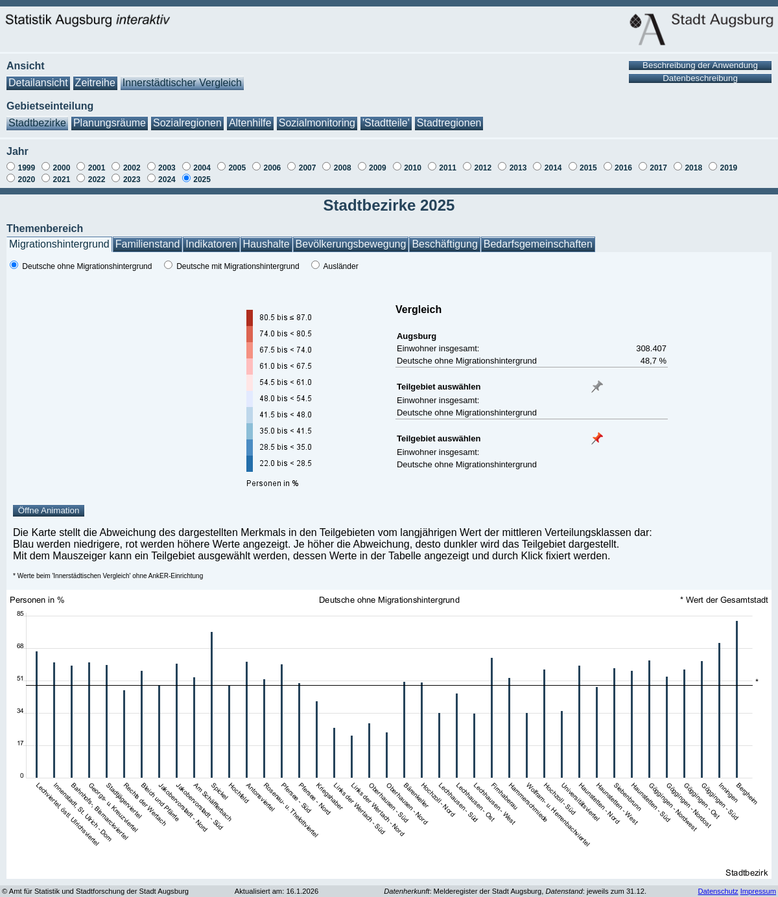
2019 (729, 167)
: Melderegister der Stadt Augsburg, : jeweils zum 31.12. (515, 891)
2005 (237, 167)
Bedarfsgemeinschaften (538, 244)
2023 (132, 179)
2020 (26, 179)
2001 (97, 167)
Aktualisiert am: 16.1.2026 (276, 891)
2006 (272, 167)
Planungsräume (109, 122)
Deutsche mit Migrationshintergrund (237, 266)
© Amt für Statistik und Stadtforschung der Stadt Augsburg (95, 891)
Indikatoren (211, 244)
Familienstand (147, 244)
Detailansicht (38, 82)
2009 (377, 167)
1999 (26, 167)
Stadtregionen (449, 122)
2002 (132, 167)
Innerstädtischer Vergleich (182, 82)
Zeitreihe (95, 82)
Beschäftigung (444, 244)
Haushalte (266, 244)
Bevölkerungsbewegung (351, 244)
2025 (202, 179)
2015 (588, 167)
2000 (62, 167)
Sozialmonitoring (317, 122)
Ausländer (341, 266)
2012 (482, 167)
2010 (412, 167)
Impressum (758, 891)
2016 (623, 167)
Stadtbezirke (37, 122)
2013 (518, 167)
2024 (167, 179)
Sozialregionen (187, 122)
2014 (553, 167)
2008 (342, 167)
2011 (447, 167)
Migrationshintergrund (59, 244)
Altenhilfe (250, 122)
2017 (658, 167)
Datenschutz (718, 891)
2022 (97, 179)
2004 (202, 167)
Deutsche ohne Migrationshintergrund (87, 266)
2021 (62, 179)
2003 (167, 167)
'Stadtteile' (386, 122)
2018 (693, 167)
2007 (307, 167)
